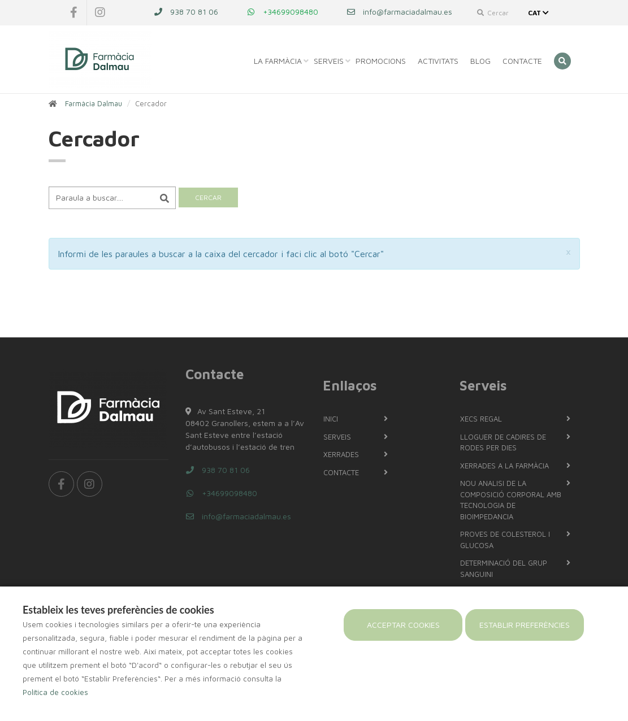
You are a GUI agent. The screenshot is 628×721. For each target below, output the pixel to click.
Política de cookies (55, 692)
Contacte (522, 61)
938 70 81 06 (186, 11)
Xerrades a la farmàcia (504, 465)
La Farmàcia (278, 61)
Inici (330, 418)
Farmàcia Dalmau (93, 103)
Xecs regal (481, 418)
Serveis (329, 61)
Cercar (493, 12)
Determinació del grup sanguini (503, 568)
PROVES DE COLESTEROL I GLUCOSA (505, 539)
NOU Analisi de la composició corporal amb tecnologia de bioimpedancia (510, 500)
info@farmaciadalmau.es (399, 11)
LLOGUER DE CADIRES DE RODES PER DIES (503, 442)
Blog (480, 61)
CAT (539, 12)
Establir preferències (524, 624)
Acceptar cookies (403, 624)
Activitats (438, 61)
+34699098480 (282, 11)
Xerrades (341, 454)
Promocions (381, 61)
